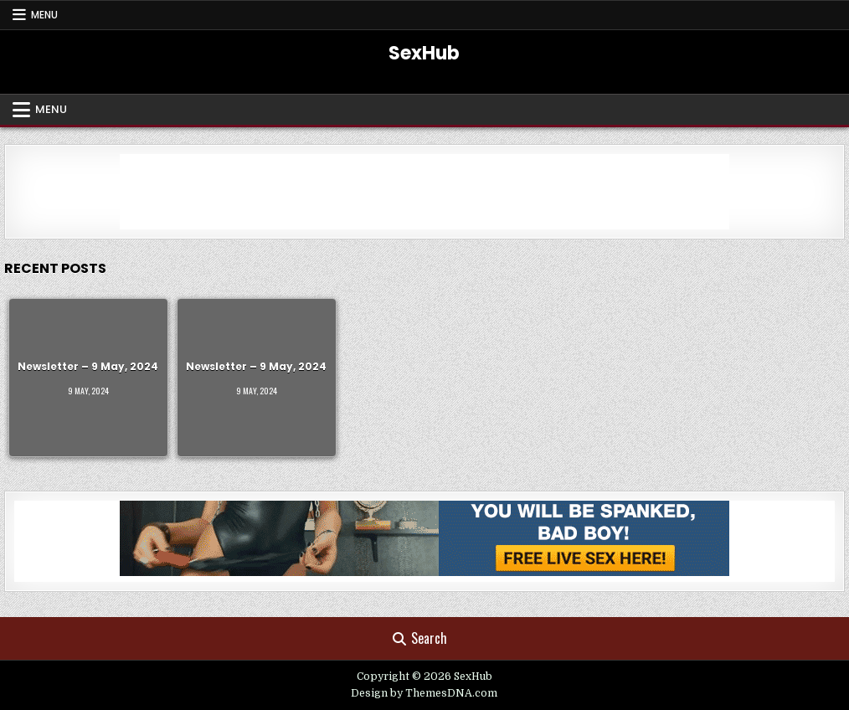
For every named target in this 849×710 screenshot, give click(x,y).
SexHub (424, 53)
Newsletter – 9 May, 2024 (88, 366)
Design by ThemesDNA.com (424, 693)
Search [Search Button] (420, 638)
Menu (44, 15)
